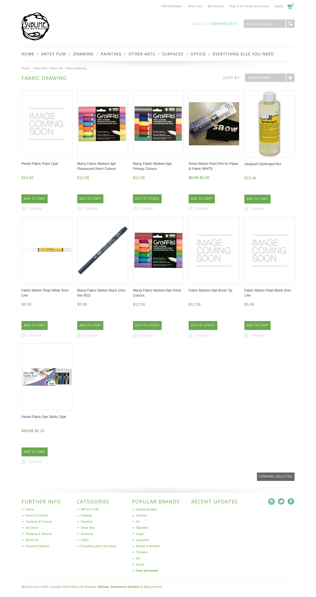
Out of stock (147, 198)
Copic (140, 533)
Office (198, 54)
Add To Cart (34, 198)
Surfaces (173, 54)
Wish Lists (195, 6)
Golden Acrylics (146, 509)
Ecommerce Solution (125, 586)
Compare (35, 209)
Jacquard (142, 540)
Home (25, 68)
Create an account (256, 6)
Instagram (271, 501)
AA (138, 558)
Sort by (231, 77)
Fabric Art (56, 68)
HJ (138, 521)
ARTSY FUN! (53, 54)
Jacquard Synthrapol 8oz (262, 164)
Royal (140, 564)
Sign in (234, 6)
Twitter (281, 501)
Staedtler (142, 527)
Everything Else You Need (243, 54)
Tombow (141, 552)
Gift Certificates (171, 6)
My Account (216, 6)
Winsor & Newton (148, 546)
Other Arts (141, 54)
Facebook (291, 501)
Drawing (83, 54)
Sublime (141, 515)
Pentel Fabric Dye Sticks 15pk (43, 417)
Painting (111, 54)
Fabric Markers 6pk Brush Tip (210, 290)
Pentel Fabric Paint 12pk (39, 164)
